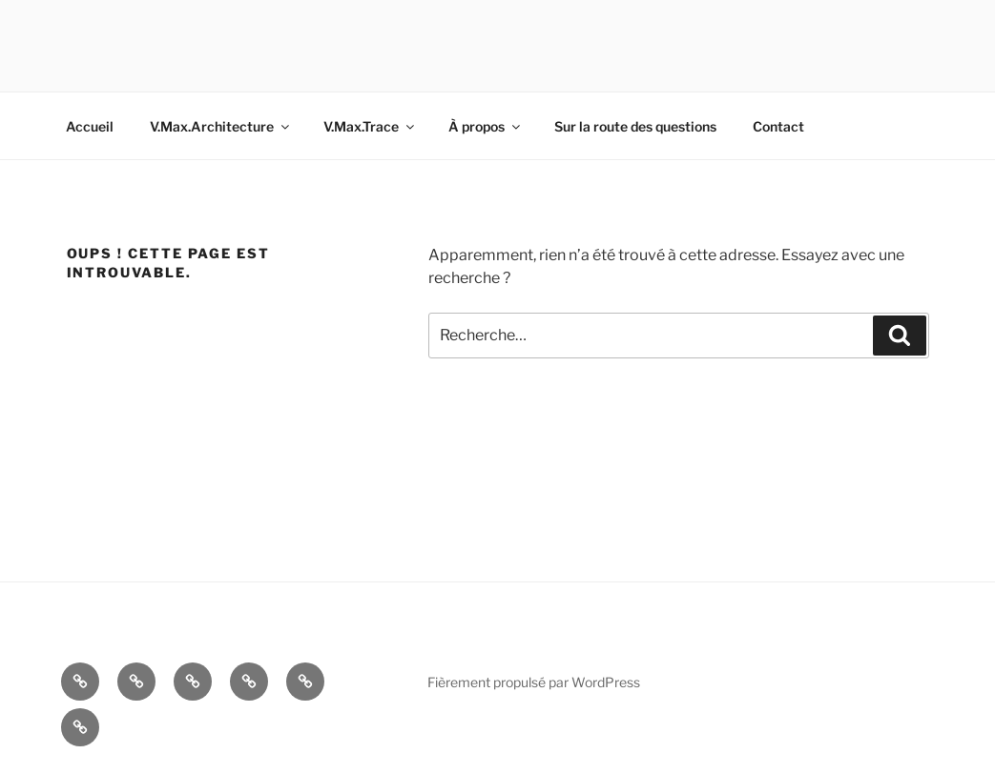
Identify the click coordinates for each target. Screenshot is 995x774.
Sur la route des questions (635, 126)
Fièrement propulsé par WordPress (533, 682)
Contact (778, 126)
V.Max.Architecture (221, 126)
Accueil (90, 126)
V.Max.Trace (370, 126)
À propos (485, 126)
